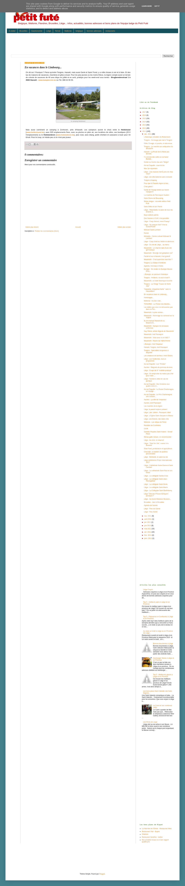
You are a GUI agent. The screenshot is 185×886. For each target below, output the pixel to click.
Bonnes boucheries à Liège (163, 644)
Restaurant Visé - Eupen (151, 831)
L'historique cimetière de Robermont (157, 137)
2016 (144, 115)
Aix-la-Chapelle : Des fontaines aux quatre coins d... (157, 385)
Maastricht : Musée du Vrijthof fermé (157, 341)
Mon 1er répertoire (150, 169)
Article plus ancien (124, 227)
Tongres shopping (150, 180)
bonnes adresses (94, 31)
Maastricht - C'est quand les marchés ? (158, 259)
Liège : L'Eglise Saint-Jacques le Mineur (158, 416)
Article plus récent (31, 227)
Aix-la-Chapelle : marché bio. (154, 165)
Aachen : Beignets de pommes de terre (158, 367)
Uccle (146, 429)
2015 (144, 118)
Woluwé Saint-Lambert (152, 230)
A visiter (12, 31)
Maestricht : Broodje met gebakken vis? (158, 253)
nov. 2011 (148, 516)
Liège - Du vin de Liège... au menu (156, 245)
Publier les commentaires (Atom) (47, 231)
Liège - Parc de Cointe (152, 509)
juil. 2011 (147, 522)
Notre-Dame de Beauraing (153, 198)
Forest (146, 233)
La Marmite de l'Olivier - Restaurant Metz (157, 829)
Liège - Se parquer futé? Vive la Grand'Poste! (155, 226)
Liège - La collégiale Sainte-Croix (156, 476)
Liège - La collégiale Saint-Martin (156, 487)
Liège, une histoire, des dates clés (156, 419)
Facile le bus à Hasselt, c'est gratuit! (157, 256)
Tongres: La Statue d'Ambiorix (155, 263)
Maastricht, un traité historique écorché (158, 281)
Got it (157, 6)
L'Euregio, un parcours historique (156, 274)
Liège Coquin (148, 590)
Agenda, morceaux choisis (153, 266)
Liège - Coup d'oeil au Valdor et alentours (159, 241)
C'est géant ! (148, 187)
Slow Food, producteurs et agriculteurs (158, 449)
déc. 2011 (148, 134)
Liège (48, 31)
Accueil (78, 227)
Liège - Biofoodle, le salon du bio (156, 457)
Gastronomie (36, 31)
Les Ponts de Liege (150, 722)
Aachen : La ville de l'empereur (155, 400)
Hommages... (149, 297)
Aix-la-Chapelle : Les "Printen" (155, 364)
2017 (144, 112)
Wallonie (68, 31)
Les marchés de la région (153, 406)
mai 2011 (148, 529)
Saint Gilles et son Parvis (153, 207)
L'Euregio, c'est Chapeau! (153, 344)
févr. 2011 (148, 535)
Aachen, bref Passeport (152, 403)
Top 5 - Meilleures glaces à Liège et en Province (163, 675)
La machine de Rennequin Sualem (156, 195)
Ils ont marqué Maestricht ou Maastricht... (154, 322)
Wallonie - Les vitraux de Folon (155, 422)
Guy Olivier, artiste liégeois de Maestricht (159, 331)
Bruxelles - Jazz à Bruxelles (154, 502)
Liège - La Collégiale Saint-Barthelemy (158, 490)
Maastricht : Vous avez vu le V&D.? (157, 338)
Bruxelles (23, 31)
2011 (144, 131)
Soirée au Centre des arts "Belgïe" (156, 162)
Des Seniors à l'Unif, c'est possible (156, 218)
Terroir (57, 31)
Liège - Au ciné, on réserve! (154, 440)
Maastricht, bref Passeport (153, 334)
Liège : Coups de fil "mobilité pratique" (158, 370)
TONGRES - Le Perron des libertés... (157, 304)
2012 (144, 128)
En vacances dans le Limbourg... (156, 294)
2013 (144, 125)
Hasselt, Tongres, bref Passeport (156, 347)
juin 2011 (147, 526)
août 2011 (148, 519)
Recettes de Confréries (152, 425)
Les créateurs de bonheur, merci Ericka (158, 356)
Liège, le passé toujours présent (155, 409)
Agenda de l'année (151, 505)
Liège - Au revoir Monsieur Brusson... (157, 499)
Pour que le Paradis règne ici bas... (157, 183)
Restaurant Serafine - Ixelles (152, 837)
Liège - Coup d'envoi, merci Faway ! (157, 221)
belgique (79, 31)
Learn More (147, 6)
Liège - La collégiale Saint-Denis (155, 484)
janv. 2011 (148, 538)
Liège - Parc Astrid (150, 512)
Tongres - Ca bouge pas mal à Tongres (158, 140)
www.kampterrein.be (47, 80)
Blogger (102, 874)
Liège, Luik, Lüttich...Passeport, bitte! (157, 412)
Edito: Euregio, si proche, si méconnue (158, 143)
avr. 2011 (148, 532)
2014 (144, 122)
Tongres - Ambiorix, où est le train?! (157, 278)
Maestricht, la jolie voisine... (154, 312)
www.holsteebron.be (65, 135)
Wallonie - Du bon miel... (153, 301)
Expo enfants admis (151, 215)
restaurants (110, 31)
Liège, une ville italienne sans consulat (158, 177)
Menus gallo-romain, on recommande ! (158, 437)
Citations (145, 834)
